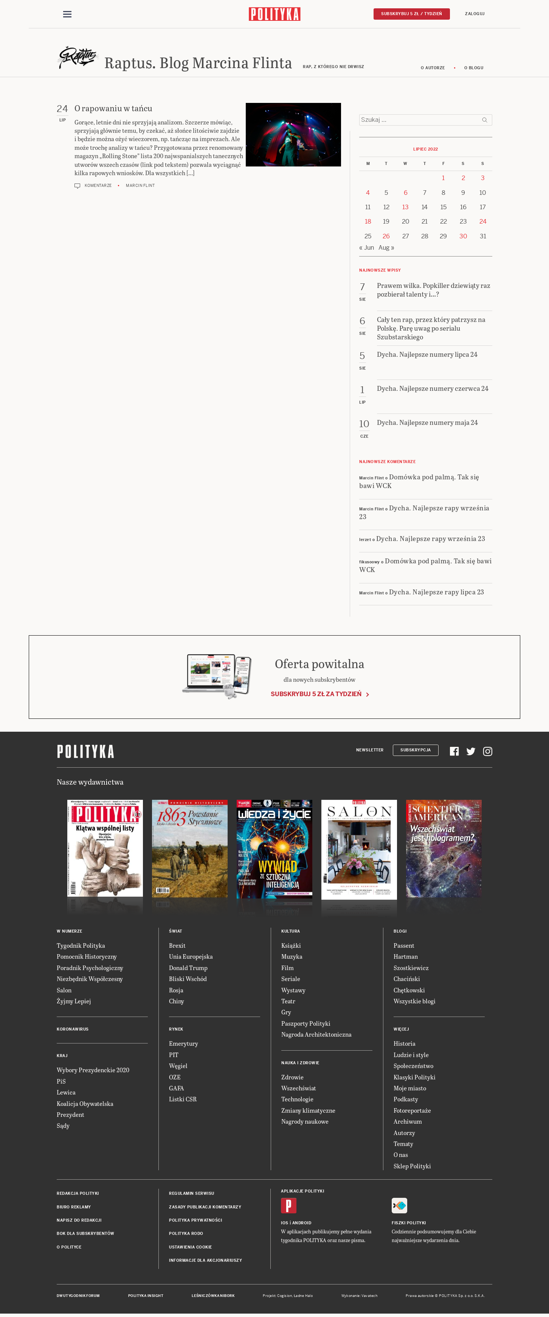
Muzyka (291, 957)
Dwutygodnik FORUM (78, 1297)
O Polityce (69, 1248)
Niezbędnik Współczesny (90, 980)
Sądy (63, 1127)
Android (302, 1224)
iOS (284, 1224)
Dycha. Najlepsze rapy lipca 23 (436, 592)
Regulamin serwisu (191, 1194)
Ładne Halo (303, 1297)
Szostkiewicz (411, 968)
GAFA (176, 1089)
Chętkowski (409, 991)
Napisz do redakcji (79, 1221)
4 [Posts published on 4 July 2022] (368, 194)
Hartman (406, 957)
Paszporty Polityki (305, 1024)
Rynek (176, 1030)
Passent (404, 946)
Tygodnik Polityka (81, 946)
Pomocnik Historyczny (87, 957)
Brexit (177, 946)
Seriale (290, 980)
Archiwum (408, 1122)
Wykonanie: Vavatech (359, 1297)
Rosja (176, 991)
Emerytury (183, 1044)
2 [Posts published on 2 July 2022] (463, 179)
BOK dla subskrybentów (86, 1235)
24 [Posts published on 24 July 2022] (483, 223)
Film (287, 968)
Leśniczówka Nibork (213, 1297)
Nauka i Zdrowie (300, 1064)
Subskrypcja (415, 751)
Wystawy (293, 991)
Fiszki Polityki (409, 1224)
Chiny (176, 1002)
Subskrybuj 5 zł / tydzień (411, 13)
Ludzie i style (411, 1055)
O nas (401, 1156)
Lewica (66, 1093)
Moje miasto (410, 1089)
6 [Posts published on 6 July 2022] (406, 194)
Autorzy (404, 1133)
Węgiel (178, 1066)
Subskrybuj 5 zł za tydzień (316, 695)
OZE (175, 1078)
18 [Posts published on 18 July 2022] (368, 223)
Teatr (288, 1002)
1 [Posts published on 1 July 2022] (443, 179)
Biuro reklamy (74, 1208)
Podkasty (406, 1100)
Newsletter (370, 751)
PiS (61, 1082)
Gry (286, 1013)
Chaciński (407, 980)
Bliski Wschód (188, 980)
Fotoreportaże (412, 1111)
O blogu (474, 69)
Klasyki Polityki (415, 1078)
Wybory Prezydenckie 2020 (93, 1071)
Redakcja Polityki (78, 1194)
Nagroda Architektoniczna (316, 1035)
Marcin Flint (140, 187)
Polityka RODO (186, 1235)
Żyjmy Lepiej (74, 1002)
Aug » (386, 249)
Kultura (290, 932)
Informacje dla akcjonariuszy (205, 1261)
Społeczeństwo (413, 1066)
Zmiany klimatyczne (308, 1111)
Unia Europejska (191, 957)
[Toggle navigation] (67, 14)
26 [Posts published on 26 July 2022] (386, 237)
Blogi (400, 932)
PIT (173, 1055)
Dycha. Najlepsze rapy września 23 (424, 513)
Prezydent (70, 1115)
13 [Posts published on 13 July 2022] (405, 208)
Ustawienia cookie (190, 1248)
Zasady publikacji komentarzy (205, 1208)
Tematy (403, 1144)
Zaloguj (475, 13)
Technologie (297, 1100)
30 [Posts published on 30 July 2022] (463, 237)
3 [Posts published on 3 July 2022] (483, 179)
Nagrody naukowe (305, 1122)
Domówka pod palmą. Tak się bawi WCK (419, 482)
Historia (405, 1044)
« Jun (366, 249)
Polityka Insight (145, 1297)
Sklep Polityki (412, 1167)
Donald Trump (188, 968)
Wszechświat (298, 1089)
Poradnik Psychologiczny (90, 968)
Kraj (62, 1057)
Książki (291, 946)
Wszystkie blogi (415, 1002)
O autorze (433, 69)
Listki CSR (183, 1100)
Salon (64, 991)
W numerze (69, 932)
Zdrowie (292, 1078)
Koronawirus (73, 1030)
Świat (175, 932)
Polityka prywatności (195, 1221)
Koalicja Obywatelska (85, 1104)
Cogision (284, 1297)
